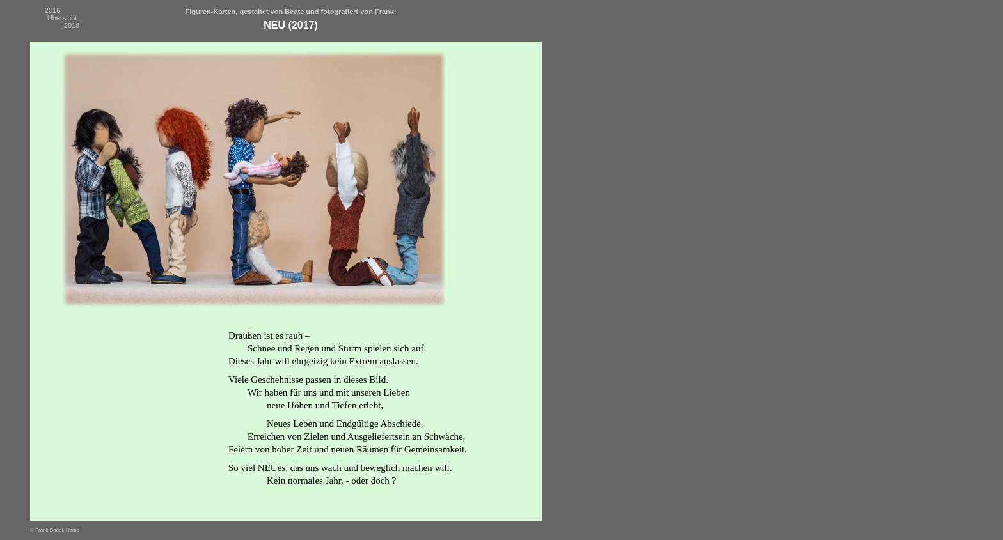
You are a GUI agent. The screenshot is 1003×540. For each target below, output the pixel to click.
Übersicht (62, 18)
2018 (71, 25)
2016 (52, 10)
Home (72, 530)
